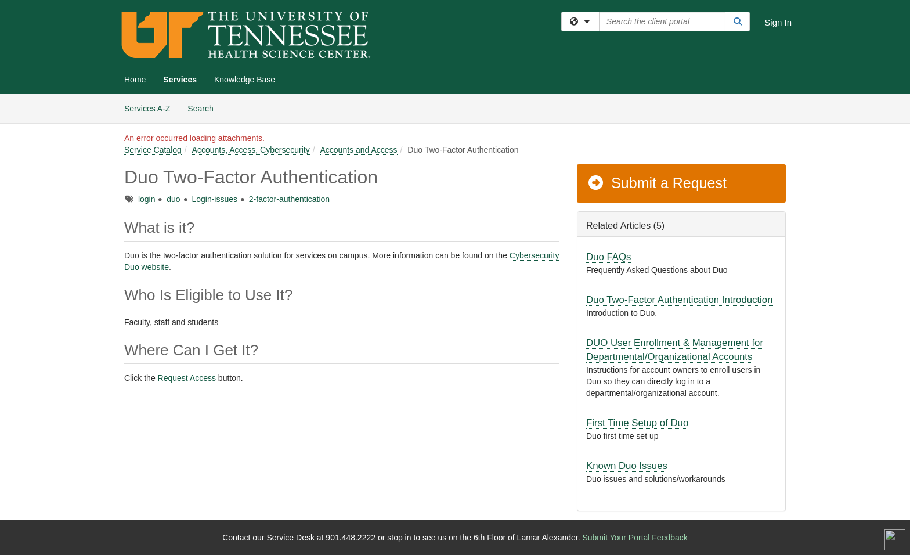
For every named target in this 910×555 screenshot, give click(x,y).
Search (204, 107)
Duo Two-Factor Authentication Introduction (679, 299)
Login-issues (214, 199)
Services (180, 79)
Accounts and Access (358, 149)
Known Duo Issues (626, 465)
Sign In (778, 22)
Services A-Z (147, 108)
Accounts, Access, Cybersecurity (251, 149)
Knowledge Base (244, 79)
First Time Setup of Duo (637, 422)
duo (173, 199)
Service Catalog (153, 149)
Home (135, 79)
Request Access (187, 378)
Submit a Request (657, 183)
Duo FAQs (608, 256)
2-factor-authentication (289, 199)
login (147, 199)
